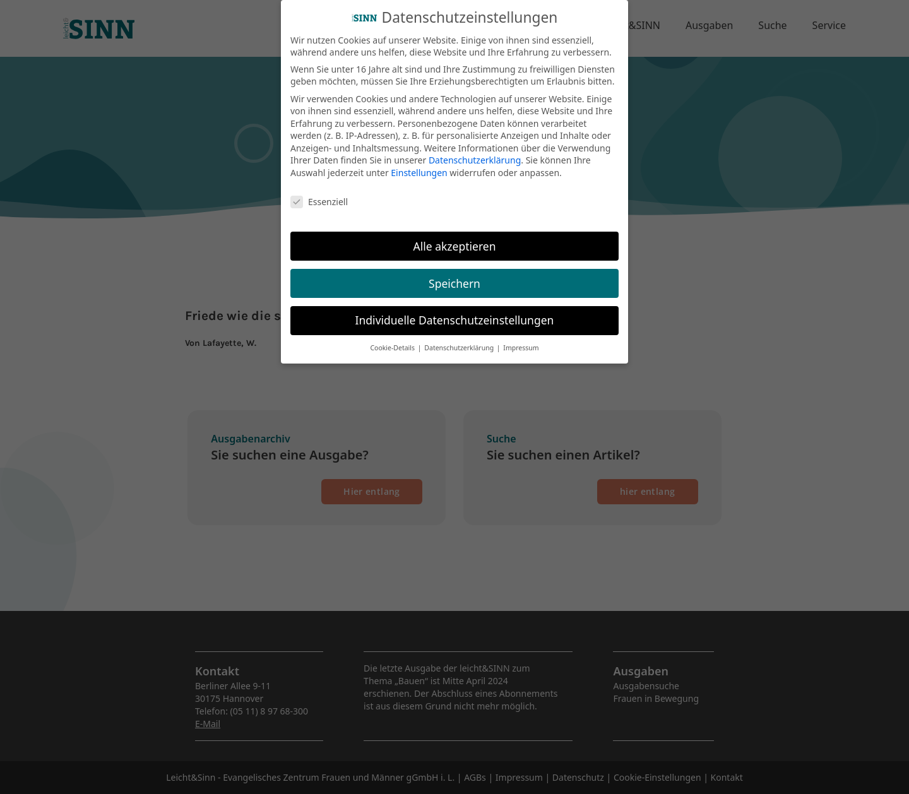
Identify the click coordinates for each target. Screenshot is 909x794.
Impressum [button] (520, 340)
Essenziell (319, 194)
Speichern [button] (454, 275)
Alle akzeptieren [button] (454, 238)
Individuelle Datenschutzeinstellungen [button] (454, 313)
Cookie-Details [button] (393, 340)
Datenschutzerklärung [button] (460, 340)
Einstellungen (419, 165)
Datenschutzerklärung (475, 153)
